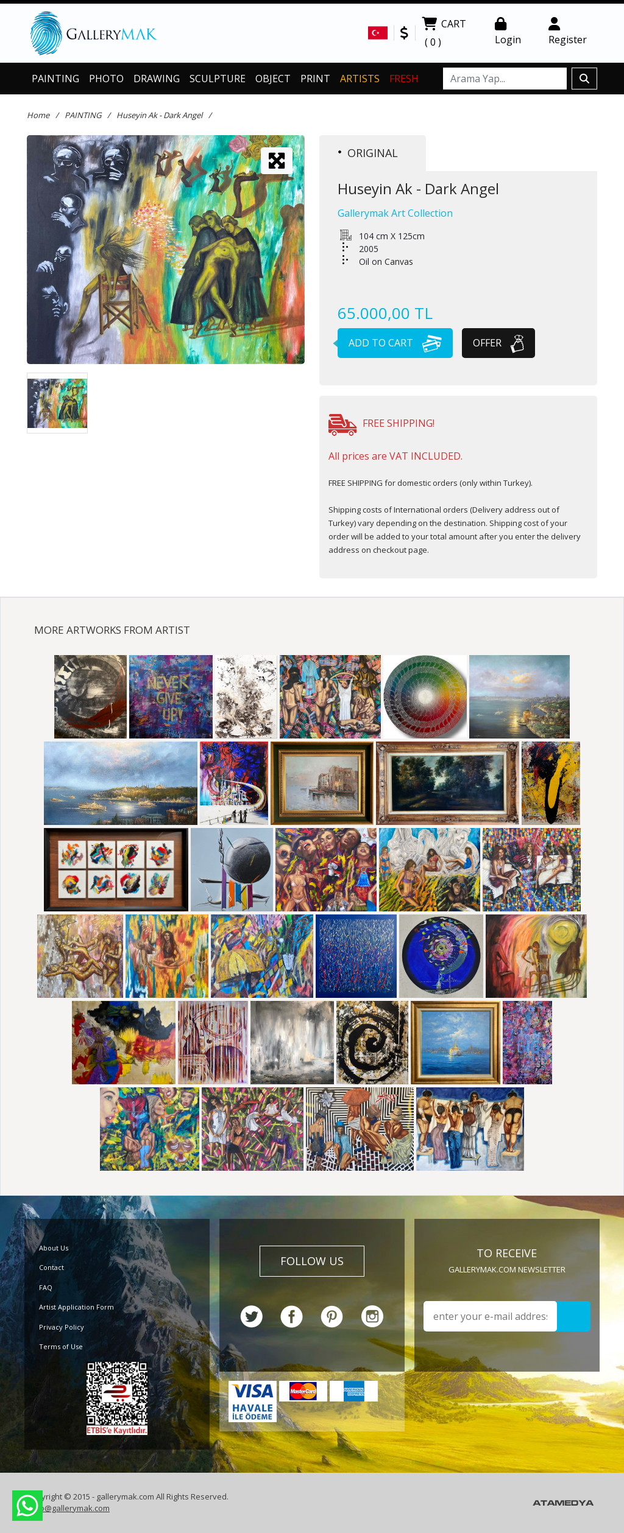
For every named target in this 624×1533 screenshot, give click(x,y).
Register (567, 31)
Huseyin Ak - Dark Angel (159, 115)
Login (508, 31)
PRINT (315, 78)
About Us (53, 1247)
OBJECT (273, 78)
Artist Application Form (76, 1306)
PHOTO (106, 78)
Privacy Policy (61, 1326)
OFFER (498, 342)
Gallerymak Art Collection (395, 213)
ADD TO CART (390, 342)
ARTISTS (360, 78)
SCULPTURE (218, 78)
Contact (51, 1267)
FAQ (45, 1287)
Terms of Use (61, 1346)
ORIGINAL (368, 153)
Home (38, 115)
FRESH (404, 78)
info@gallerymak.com (70, 1508)
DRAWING (156, 78)
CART (444, 34)
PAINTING (55, 78)
